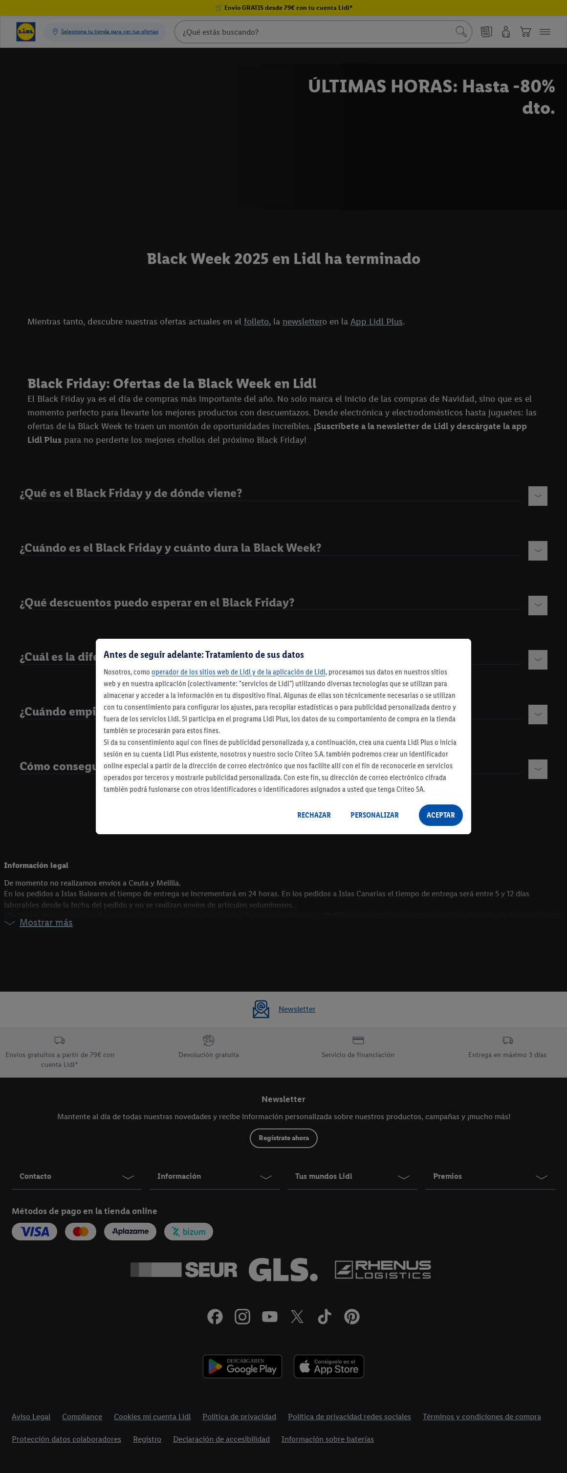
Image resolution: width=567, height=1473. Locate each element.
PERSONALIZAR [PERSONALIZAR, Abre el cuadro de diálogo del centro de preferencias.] (374, 815)
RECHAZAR (314, 815)
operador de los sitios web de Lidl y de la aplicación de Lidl (239, 671)
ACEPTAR (441, 815)
